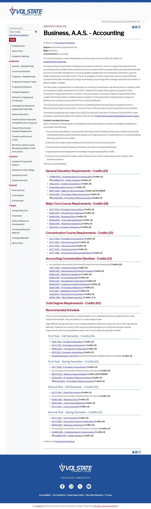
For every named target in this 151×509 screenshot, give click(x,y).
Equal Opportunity (75, 495)
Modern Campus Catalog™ (106, 506)
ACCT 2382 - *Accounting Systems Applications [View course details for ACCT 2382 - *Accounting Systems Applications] (70, 253)
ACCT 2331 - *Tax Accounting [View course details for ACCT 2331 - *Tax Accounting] (62, 246)
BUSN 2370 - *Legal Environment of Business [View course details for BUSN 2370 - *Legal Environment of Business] (69, 284)
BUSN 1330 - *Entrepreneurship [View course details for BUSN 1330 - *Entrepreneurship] (63, 278)
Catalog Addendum (20, 238)
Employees (17, 216)
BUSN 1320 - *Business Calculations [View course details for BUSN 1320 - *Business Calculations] (65, 274)
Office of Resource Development (20, 222)
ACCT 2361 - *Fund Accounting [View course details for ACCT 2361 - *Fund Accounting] (63, 268)
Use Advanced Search (19, 35)
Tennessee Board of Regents (21, 231)
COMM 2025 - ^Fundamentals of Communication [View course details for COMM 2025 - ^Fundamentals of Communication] (70, 177)
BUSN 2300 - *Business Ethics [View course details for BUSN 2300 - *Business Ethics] (62, 217)
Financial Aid (17, 195)
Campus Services (19, 175)
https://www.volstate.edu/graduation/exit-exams (117, 116)
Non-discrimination (94, 495)
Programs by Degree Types (24, 82)
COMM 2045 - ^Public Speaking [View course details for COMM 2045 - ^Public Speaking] (66, 180)
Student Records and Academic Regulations (22, 129)
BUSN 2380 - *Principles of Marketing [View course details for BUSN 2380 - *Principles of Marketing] (66, 288)
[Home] (75, 467)
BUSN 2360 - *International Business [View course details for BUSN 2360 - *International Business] (65, 220)
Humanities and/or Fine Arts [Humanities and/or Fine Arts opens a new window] (62, 187)
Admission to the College (23, 170)
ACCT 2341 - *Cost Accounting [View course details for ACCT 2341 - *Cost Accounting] (63, 249)
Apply (12, 40)
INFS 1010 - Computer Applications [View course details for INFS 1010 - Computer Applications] (65, 227)
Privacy (108, 495)
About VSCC (17, 51)
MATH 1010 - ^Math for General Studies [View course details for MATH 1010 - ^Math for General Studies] (66, 191)
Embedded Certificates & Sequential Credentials (23, 107)
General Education (20, 114)
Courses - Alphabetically (23, 66)
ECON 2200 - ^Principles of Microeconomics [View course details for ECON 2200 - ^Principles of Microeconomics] (72, 198)
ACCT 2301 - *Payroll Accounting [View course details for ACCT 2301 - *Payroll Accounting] (64, 242)
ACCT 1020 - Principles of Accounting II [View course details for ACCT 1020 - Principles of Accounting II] (66, 239)
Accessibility (45, 495)
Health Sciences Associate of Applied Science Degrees (24, 121)
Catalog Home (18, 46)
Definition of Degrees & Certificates (22, 99)
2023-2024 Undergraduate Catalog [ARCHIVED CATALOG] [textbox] (123, 22)
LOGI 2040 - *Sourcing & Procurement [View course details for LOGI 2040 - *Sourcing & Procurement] (66, 294)
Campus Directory (20, 210)
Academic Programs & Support (22, 163)
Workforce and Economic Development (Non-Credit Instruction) (23, 148)
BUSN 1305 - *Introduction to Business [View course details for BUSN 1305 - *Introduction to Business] (66, 213)
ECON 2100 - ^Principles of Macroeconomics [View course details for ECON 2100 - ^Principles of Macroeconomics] (69, 194)
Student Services (19, 180)
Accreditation (59, 495)
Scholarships (18, 201)
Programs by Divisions (22, 87)
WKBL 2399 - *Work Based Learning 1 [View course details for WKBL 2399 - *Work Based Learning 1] (66, 297)
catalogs (39, 506)
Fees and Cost (18, 190)
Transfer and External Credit (22, 138)
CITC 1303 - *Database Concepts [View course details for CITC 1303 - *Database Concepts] (64, 291)
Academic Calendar (20, 56)
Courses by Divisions (21, 71)
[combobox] (122, 21)
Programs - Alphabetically (23, 76)
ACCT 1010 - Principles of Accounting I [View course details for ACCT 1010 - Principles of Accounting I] (66, 209)
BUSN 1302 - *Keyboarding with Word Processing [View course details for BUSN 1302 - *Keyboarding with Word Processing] (71, 271)
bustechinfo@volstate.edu (54, 62)
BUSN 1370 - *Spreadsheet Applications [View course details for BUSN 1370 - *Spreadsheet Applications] (67, 281)
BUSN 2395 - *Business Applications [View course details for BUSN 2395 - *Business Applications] (65, 224)
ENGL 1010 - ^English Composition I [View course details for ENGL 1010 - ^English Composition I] (65, 184)
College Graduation (20, 92)
